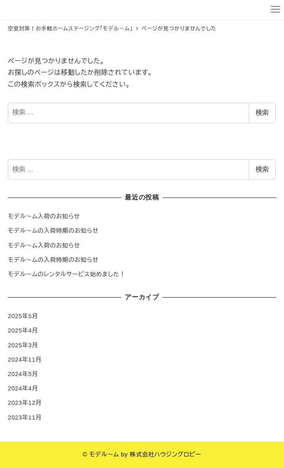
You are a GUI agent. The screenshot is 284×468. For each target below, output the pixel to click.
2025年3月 (23, 345)
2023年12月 (24, 402)
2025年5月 (23, 316)
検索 (262, 112)
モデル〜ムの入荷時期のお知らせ (53, 230)
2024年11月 (24, 359)
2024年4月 (23, 388)
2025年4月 (23, 330)
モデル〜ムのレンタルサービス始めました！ (67, 274)
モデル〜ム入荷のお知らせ (44, 216)
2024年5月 (23, 374)
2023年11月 (24, 417)
